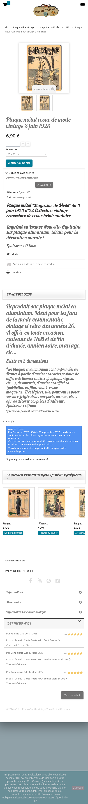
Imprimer (17, 272)
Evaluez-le (44, 184)
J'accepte (78, 787)
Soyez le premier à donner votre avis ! (27, 459)
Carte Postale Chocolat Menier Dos (45, 678)
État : (9, 197)
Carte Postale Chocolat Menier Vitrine (47, 659)
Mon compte (14, 602)
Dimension (12, 149)
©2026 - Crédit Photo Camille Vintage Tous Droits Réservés (38, 709)
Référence (12, 192)
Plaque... (7, 523)
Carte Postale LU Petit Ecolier (42, 640)
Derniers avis (19, 623)
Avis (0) (10, 421)
